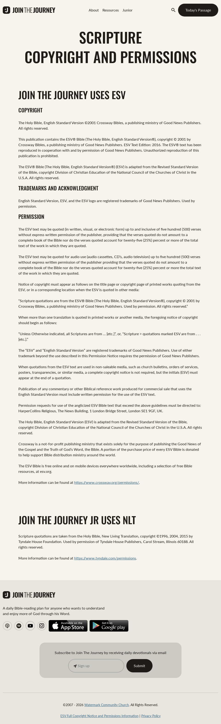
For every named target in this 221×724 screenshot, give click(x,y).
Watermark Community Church (106, 704)
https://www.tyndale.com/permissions (105, 558)
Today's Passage (198, 10)
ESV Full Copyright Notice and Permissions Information (99, 715)
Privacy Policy (151, 715)
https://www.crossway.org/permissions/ (106, 482)
